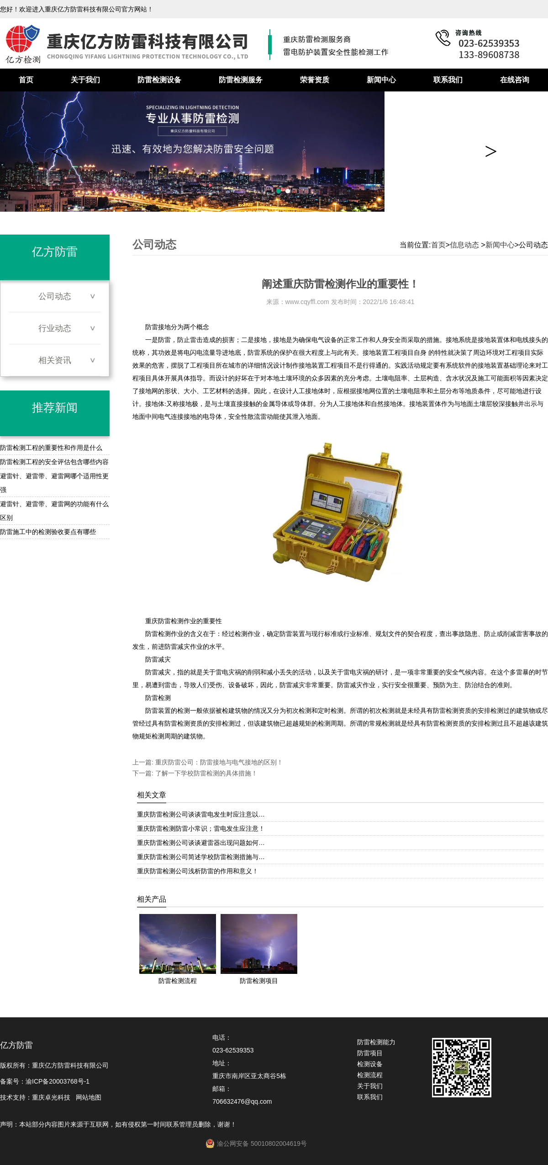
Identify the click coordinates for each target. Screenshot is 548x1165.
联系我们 (448, 80)
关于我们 (85, 80)
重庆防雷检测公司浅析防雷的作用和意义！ (197, 871)
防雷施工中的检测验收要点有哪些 (48, 531)
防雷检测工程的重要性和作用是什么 (51, 447)
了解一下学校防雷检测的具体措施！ (205, 773)
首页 (26, 80)
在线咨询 (514, 80)
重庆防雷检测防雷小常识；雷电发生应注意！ (201, 828)
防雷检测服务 (241, 80)
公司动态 (54, 296)
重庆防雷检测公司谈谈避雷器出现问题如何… (201, 842)
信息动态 (464, 245)
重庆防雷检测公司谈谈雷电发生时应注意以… (201, 814)
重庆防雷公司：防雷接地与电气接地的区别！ (218, 762)
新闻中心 (381, 80)
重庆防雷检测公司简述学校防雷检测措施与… (201, 856)
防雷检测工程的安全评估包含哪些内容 (54, 461)
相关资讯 (54, 360)
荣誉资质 (314, 80)
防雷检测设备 (159, 80)
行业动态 (54, 328)
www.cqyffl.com (307, 301)
